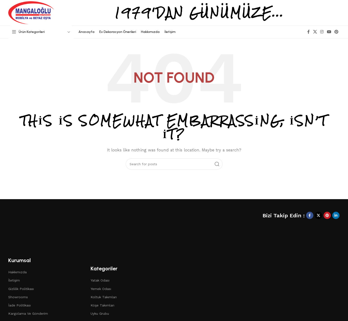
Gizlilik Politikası (21, 289)
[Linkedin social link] (336, 215)
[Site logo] (31, 12)
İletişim (14, 280)
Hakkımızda (17, 272)
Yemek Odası (101, 289)
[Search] (174, 164)
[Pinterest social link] (336, 32)
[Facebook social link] (308, 32)
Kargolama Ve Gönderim (28, 313)
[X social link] (314, 32)
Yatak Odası (100, 280)
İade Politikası (19, 305)
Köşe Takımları (102, 305)
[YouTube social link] (329, 32)
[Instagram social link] (322, 32)
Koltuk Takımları (104, 297)
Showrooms (18, 297)
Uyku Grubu (100, 313)
